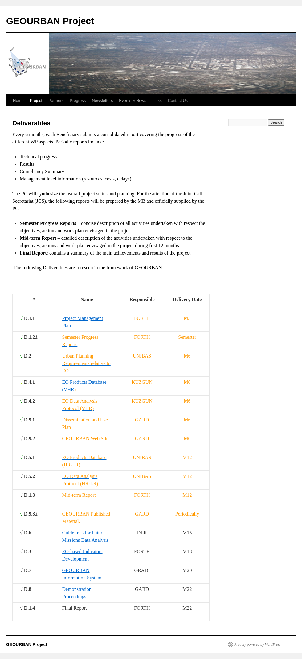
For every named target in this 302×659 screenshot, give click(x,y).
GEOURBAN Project (50, 21)
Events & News (132, 100)
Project (36, 100)
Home (18, 100)
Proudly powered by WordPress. (258, 644)
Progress (78, 100)
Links (156, 100)
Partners (55, 100)
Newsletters (102, 100)
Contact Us (178, 100)
